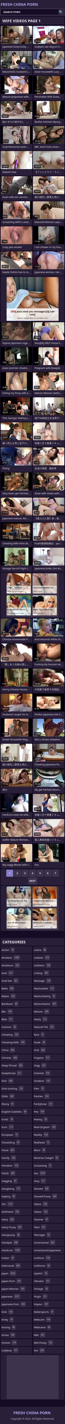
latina (40, 949)
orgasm (42, 1057)
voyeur (41, 1304)
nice (39, 1034)
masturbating (45, 996)
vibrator (42, 1281)
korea (8, 1335)
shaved (41, 1188)
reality (41, 1134)
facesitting (11, 1142)
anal (8, 973)
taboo (41, 1204)
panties (41, 1096)
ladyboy (10, 1350)
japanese (11, 1296)
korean (9, 1342)
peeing (41, 1119)
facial (8, 1150)
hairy (8, 1219)
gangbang (11, 1188)
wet (39, 1335)
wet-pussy (43, 1342)
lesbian (42, 957)
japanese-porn (14, 1304)
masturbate (44, 988)
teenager (42, 1234)
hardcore (11, 1250)
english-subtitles (14, 1111)
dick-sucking (13, 1088)
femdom (10, 1165)
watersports (44, 1311)
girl (8, 1204)
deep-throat (12, 1065)
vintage (41, 1288)
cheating (10, 1034)
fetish (8, 1173)
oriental (42, 1073)
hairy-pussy (12, 1227)
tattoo (41, 1211)
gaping (9, 1196)
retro (40, 1150)
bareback (10, 1003)
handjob (10, 1242)
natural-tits (44, 1026)
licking (41, 973)
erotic (8, 1119)
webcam (42, 1319)
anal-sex (10, 980)
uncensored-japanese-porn (47, 1251)
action (8, 949)
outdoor (42, 1080)
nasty (40, 1019)
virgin (41, 1296)
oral (40, 1050)
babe (8, 988)
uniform (42, 1258)
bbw (7, 1019)
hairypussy (11, 1234)
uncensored (44, 1242)
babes (9, 996)
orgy (40, 1065)
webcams (42, 1327)
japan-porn (11, 1281)
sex (40, 1173)
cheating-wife (13, 1042)
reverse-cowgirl (46, 1157)
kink (7, 1311)
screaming (43, 1165)
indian (8, 1258)
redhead (42, 1142)
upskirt (41, 1273)
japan (9, 1273)
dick (7, 1080)
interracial (11, 1265)
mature (41, 1011)
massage (42, 980)
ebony (8, 1104)
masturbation (45, 1003)
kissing (9, 1327)
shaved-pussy (45, 1196)
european (10, 1134)
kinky (8, 1319)
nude (40, 1042)
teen (40, 1227)
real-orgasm (45, 1127)
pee (39, 1111)
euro (8, 1127)
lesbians (42, 965)
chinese (10, 1057)
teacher (41, 1219)
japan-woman (13, 1288)
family (9, 1157)
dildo (8, 1096)
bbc (7, 1011)
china (8, 1050)
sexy (40, 1181)
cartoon (9, 1026)
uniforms (42, 1265)
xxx (39, 1350)
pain (39, 1088)
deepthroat (12, 1073)
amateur (11, 957)
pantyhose (43, 1104)
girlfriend (11, 1211)
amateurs (11, 965)
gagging (9, 1181)
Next (32, 880)
